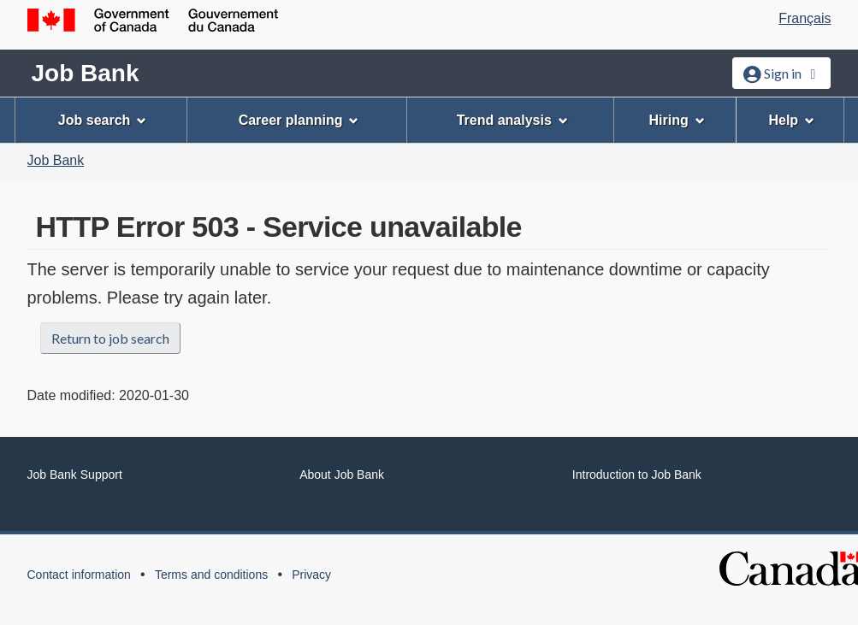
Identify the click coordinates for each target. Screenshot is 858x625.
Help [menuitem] (791, 120)
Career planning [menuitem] (299, 120)
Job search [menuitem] (102, 120)
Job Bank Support (74, 474)
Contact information (79, 574)
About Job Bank (341, 474)
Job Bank (85, 73)
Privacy (311, 574)
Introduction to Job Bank (636, 474)
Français (804, 18)
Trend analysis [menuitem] (512, 120)
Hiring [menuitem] (676, 120)
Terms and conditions (211, 574)
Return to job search (110, 338)
